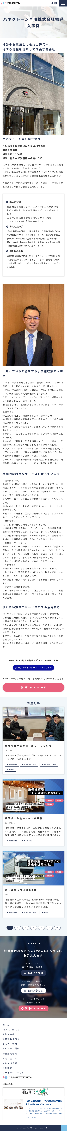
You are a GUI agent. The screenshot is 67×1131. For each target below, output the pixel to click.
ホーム (6, 1024)
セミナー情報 (10, 1043)
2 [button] (17, 928)
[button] (63, 3)
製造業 (11, 770)
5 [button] (41, 928)
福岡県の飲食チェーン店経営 (24, 818)
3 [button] (25, 928)
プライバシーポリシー (15, 1072)
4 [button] (33, 928)
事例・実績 (9, 1034)
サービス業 (28, 841)
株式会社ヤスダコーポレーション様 (28, 746)
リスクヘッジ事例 (30, 764)
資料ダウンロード (55, 3)
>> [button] (57, 928)
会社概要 (7, 1067)
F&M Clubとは (11, 1029)
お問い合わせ (51, 3)
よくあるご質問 (11, 1048)
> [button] (49, 928)
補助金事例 (13, 764)
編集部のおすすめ (50, 764)
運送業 (46, 912)
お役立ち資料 (10, 1053)
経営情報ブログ (11, 1039)
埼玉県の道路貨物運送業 (21, 890)
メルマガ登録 (35, 972)
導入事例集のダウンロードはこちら (35, 667)
